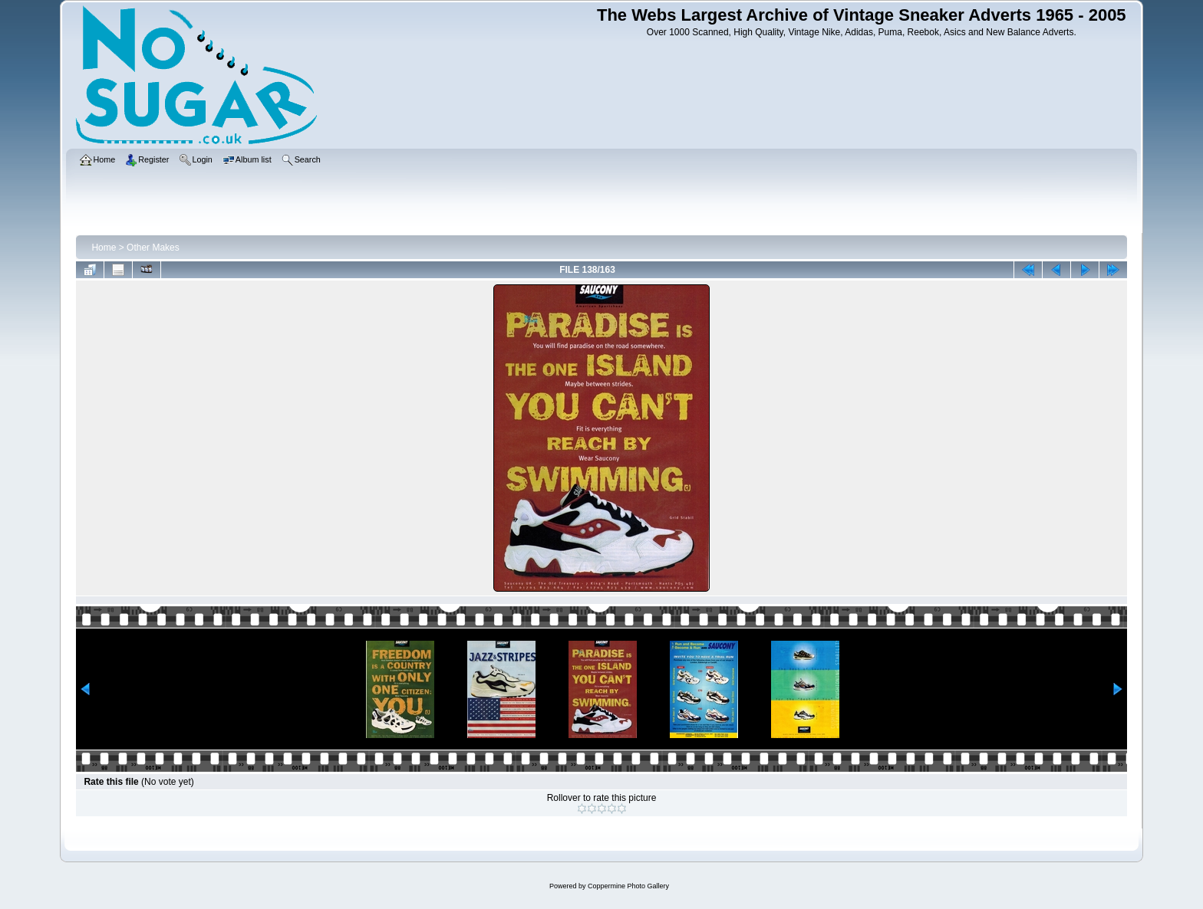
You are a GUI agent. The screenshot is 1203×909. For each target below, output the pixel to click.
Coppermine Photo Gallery (628, 886)
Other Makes (153, 247)
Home (103, 247)
